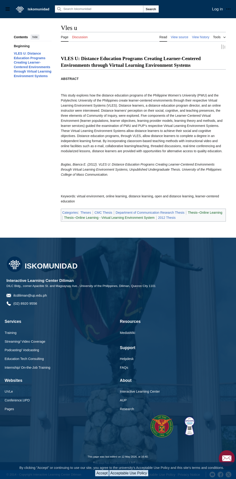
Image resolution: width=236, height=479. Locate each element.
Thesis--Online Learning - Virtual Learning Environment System (109, 217)
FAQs (124, 367)
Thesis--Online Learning (205, 212)
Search (151, 9)
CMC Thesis (103, 212)
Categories (70, 212)
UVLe (9, 391)
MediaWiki (127, 332)
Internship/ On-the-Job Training (27, 367)
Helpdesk (127, 358)
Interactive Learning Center (140, 391)
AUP (123, 400)
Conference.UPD (17, 400)
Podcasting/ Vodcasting (22, 349)
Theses (85, 212)
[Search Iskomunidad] (99, 9)
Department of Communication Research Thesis (150, 212)
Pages (9, 408)
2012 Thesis (167, 217)
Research (127, 408)
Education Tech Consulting (24, 358)
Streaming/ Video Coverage (25, 341)
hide (35, 37)
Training (10, 332)
